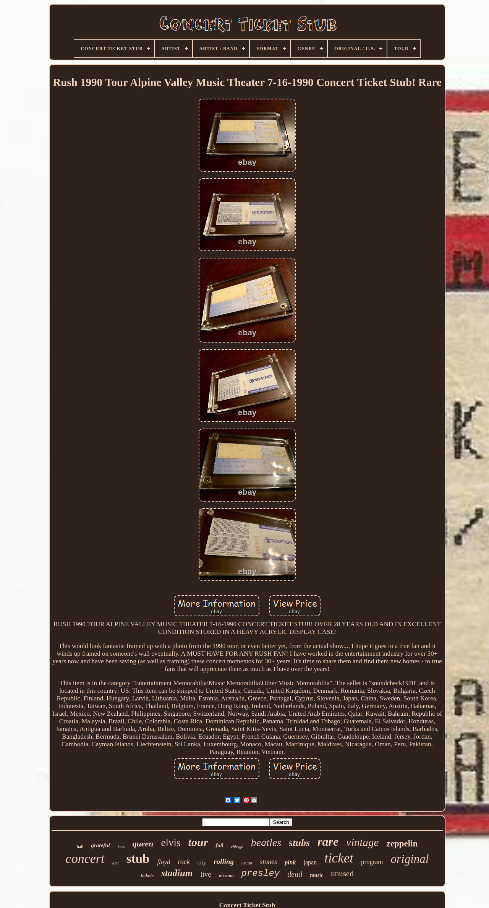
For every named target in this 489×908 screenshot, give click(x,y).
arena (246, 863)
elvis (171, 842)
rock (183, 862)
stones (268, 862)
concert (85, 858)
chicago (237, 847)
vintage (362, 842)
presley (260, 873)
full (219, 845)
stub (138, 859)
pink (290, 862)
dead (294, 874)
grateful (100, 845)
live (205, 874)
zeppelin (402, 843)
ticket (338, 858)
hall (80, 846)
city (202, 862)
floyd (163, 862)
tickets (147, 875)
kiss (121, 846)
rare (327, 841)
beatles (266, 842)
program (372, 862)
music (316, 875)
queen (143, 843)
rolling (224, 862)
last (115, 863)
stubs (299, 842)
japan (310, 862)
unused (342, 873)
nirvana (226, 875)
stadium (177, 873)
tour (198, 842)
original (410, 859)
